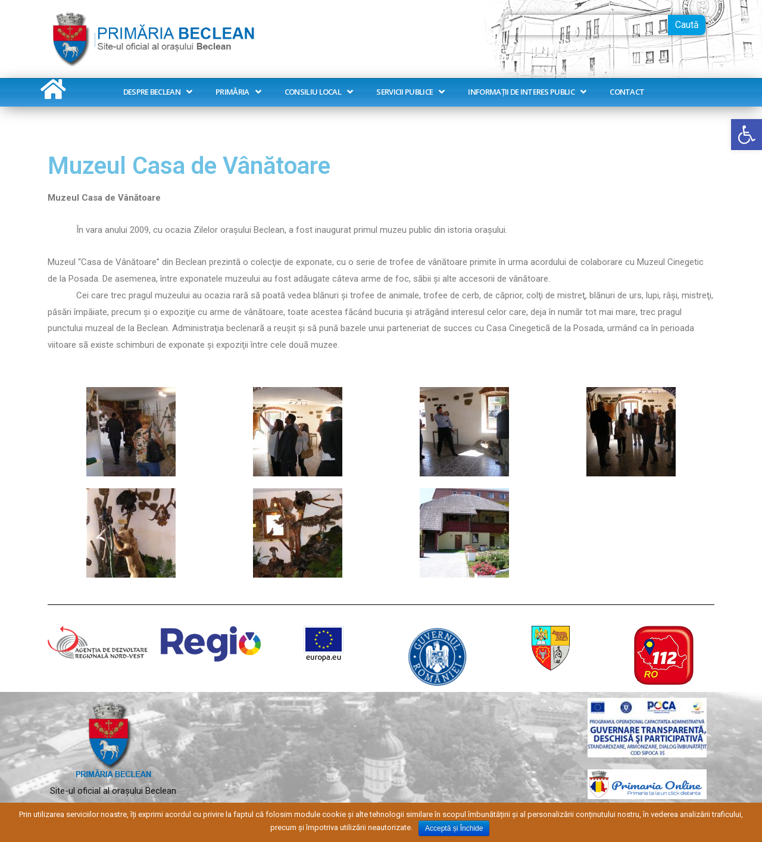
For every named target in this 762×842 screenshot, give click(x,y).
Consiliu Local (319, 91)
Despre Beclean (157, 91)
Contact (627, 91)
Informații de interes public (527, 91)
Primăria (238, 91)
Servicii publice (410, 91)
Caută (687, 24)
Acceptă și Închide (454, 828)
